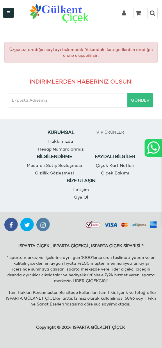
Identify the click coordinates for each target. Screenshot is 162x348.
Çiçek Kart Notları (115, 165)
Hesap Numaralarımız (60, 149)
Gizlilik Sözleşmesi (54, 173)
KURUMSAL (60, 132)
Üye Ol (81, 197)
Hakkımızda (60, 141)
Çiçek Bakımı (115, 173)
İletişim (81, 189)
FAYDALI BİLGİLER (115, 156)
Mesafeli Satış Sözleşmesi (54, 165)
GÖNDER (140, 100)
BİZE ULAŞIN (81, 180)
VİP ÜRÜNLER (110, 132)
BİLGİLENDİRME (54, 156)
